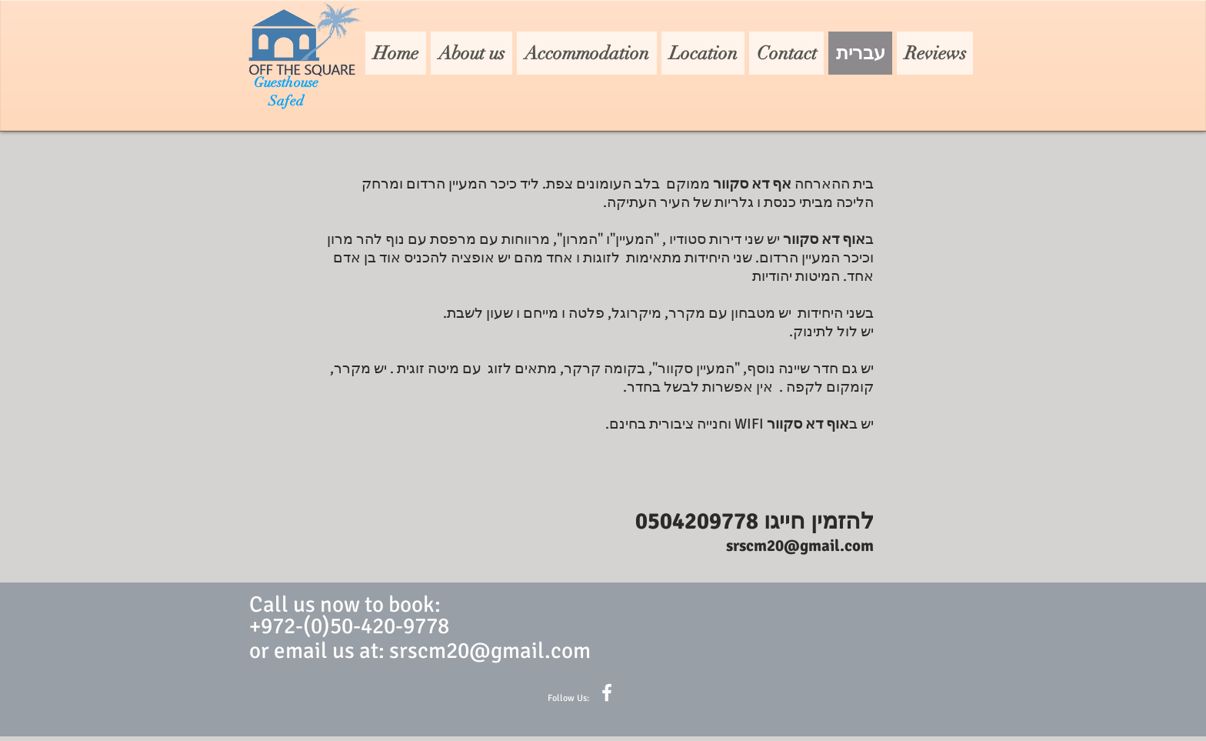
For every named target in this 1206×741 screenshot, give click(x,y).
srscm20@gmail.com (800, 546)
